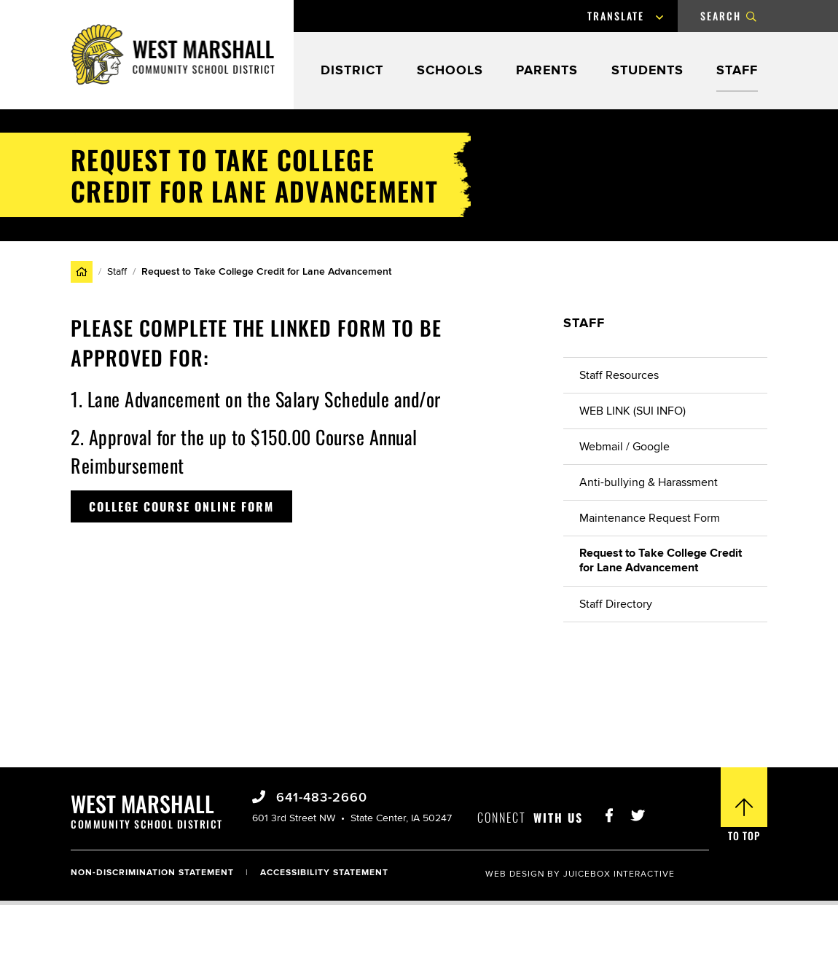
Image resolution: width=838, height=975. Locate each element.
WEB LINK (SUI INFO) (632, 411)
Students (647, 71)
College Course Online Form (181, 506)
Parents (547, 71)
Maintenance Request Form (649, 518)
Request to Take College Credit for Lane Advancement (660, 561)
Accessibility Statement (324, 872)
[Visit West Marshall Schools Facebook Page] (609, 811)
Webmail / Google (624, 446)
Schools (450, 71)
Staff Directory (615, 604)
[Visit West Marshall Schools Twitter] (637, 811)
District (352, 71)
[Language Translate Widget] (630, 16)
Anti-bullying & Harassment (648, 482)
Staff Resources (619, 375)
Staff (737, 71)
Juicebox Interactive (619, 874)
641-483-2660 (319, 798)
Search (720, 15)
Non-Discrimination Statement (152, 872)
